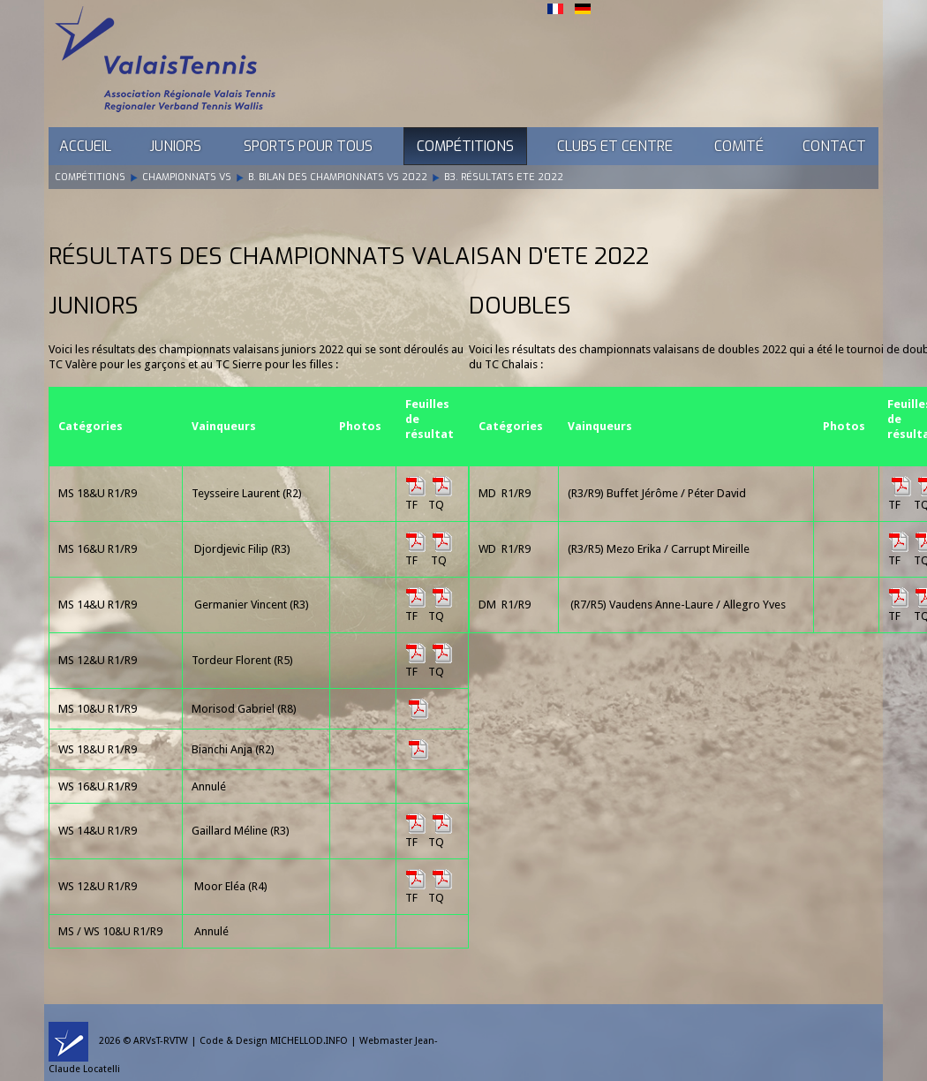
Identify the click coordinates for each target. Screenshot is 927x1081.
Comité (739, 146)
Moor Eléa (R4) (231, 886)
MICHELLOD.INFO (309, 1041)
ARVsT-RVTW (160, 1041)
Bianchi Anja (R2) (233, 749)
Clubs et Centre (615, 146)
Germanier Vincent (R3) (251, 604)
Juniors (175, 146)
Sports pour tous (308, 146)
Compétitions (465, 146)
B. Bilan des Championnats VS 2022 (337, 177)
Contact (834, 146)
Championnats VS (186, 177)
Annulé (211, 931)
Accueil (85, 146)
